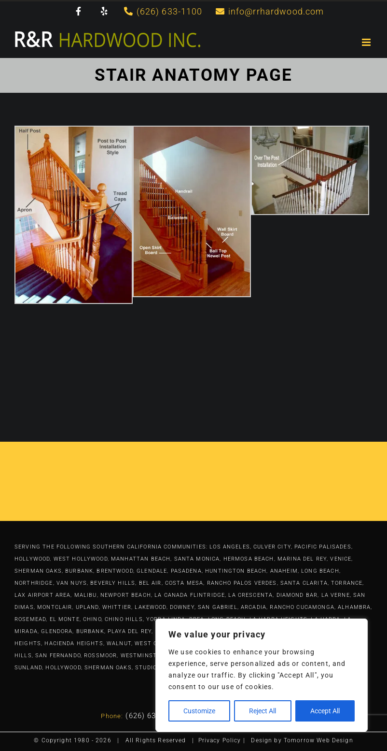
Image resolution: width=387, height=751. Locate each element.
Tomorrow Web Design (318, 740)
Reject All (262, 711)
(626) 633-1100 (152, 715)
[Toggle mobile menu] (367, 42)
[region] (261, 675)
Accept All (325, 711)
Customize (199, 711)
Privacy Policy (219, 740)
